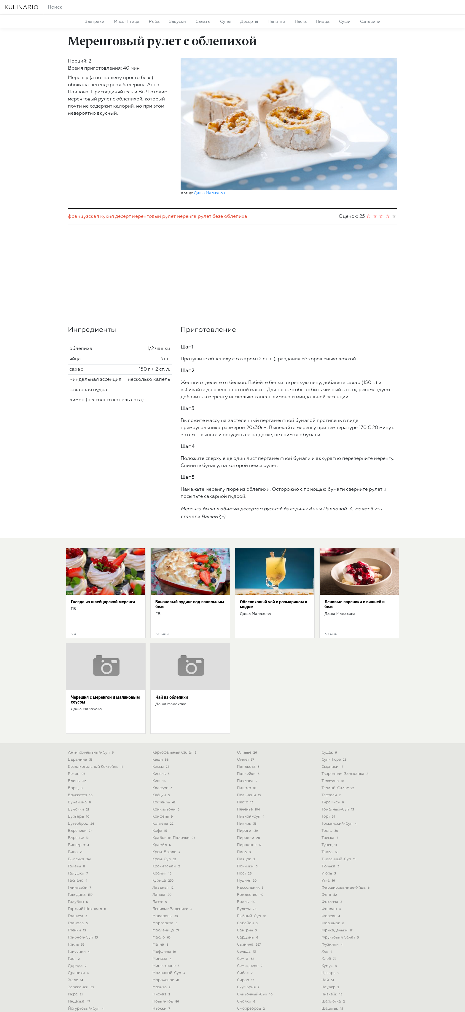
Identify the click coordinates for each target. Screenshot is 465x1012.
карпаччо (79, 962)
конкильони (166, 734)
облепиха (235, 141)
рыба (154, 22)
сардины (248, 862)
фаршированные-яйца (346, 813)
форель (331, 841)
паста (301, 22)
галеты (77, 791)
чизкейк (332, 919)
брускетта (81, 720)
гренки (77, 855)
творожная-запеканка (345, 699)
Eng (227, 1002)
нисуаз (161, 919)
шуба (329, 948)
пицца (322, 22)
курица (163, 806)
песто (245, 727)
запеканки (81, 912)
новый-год (166, 926)
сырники (332, 692)
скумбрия (248, 912)
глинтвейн (80, 813)
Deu (238, 1002)
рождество (251, 820)
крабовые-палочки (174, 763)
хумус (329, 891)
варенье (79, 763)
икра (76, 919)
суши (345, 22)
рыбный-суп (252, 841)
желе (76, 905)
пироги (248, 756)
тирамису (333, 727)
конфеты (163, 742)
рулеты (247, 834)
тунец (329, 770)
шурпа (330, 955)
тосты (330, 756)
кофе (160, 756)
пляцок (246, 784)
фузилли (332, 870)
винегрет (79, 770)
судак (329, 678)
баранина (80, 685)
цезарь (330, 898)
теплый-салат (338, 713)
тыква (330, 777)
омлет (246, 685)
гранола (78, 848)
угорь (329, 798)
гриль (77, 870)
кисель (161, 699)
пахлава (248, 706)
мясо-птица (126, 22)
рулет (204, 141)
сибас (245, 898)
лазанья (163, 813)
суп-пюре (334, 685)
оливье (247, 678)
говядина (81, 820)
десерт (123, 141)
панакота (248, 692)
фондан (331, 834)
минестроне (166, 891)
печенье (249, 734)
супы (225, 22)
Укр (218, 1002)
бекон (77, 699)
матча (160, 870)
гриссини (79, 877)
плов (244, 777)
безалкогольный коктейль (96, 692)
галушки (78, 798)
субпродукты (253, 976)
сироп (246, 905)
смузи (246, 941)
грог (74, 884)
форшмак (333, 848)
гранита (78, 841)
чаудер (330, 912)
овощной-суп (169, 941)
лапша (162, 820)
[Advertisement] (232, 200)
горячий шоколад (87, 834)
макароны (165, 841)
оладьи (163, 976)
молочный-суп (169, 898)
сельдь (247, 877)
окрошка (163, 955)
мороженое (166, 905)
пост (245, 798)
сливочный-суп (255, 919)
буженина (80, 727)
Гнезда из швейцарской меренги (103, 527)
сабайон (248, 848)
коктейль (164, 727)
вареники (80, 756)
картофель (82, 976)
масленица (166, 855)
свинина (249, 870)
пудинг (247, 806)
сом (243, 948)
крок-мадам (166, 791)
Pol (247, 1002)
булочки (79, 734)
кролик (162, 798)
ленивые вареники (172, 834)
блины (77, 706)
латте (160, 827)
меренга (187, 141)
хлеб (329, 884)
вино (76, 777)
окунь (160, 969)
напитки (276, 22)
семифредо (250, 891)
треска (330, 763)
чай (328, 905)
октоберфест (167, 962)
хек (327, 877)
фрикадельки (337, 855)
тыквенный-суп (339, 784)
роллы (247, 827)
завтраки (94, 22)
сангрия (247, 855)
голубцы (78, 827)
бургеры (79, 742)
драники (79, 898)
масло (162, 862)
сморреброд (251, 934)
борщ (76, 713)
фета (329, 820)
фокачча (332, 827)
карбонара (81, 955)
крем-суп (164, 784)
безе (217, 141)
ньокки (161, 934)
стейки (247, 969)
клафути (162, 713)
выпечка (80, 784)
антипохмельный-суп (91, 678)
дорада (78, 891)
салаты (203, 22)
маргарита (165, 848)
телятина (333, 706)
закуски (177, 22)
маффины (164, 877)
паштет (247, 713)
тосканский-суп (339, 749)
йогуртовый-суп (86, 934)
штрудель (334, 941)
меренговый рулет (154, 141)
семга (246, 884)
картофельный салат (175, 678)
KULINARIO (21, 7)
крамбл (162, 770)
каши (161, 685)
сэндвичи (370, 22)
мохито (162, 912)
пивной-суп (251, 742)
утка (328, 806)
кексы (161, 692)
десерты (249, 22)
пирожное (250, 770)
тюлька (330, 791)
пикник (247, 749)
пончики (248, 791)
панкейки (249, 699)
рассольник (251, 813)
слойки (246, 926)
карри (77, 969)
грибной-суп (83, 862)
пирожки (249, 763)
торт (328, 742)
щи (327, 962)
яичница (332, 969)
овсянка (163, 948)
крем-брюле (166, 777)
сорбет (246, 955)
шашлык (332, 934)
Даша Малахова (209, 68)
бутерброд (81, 749)
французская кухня (91, 141)
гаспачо (78, 806)
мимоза (162, 884)
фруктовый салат (340, 862)
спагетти (249, 962)
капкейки (79, 948)
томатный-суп (338, 734)
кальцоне (79, 941)
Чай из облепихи (171, 622)
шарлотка (333, 926)
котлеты (163, 749)
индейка (79, 926)
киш (159, 706)
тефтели (331, 720)
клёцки (161, 720)
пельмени (249, 720)
